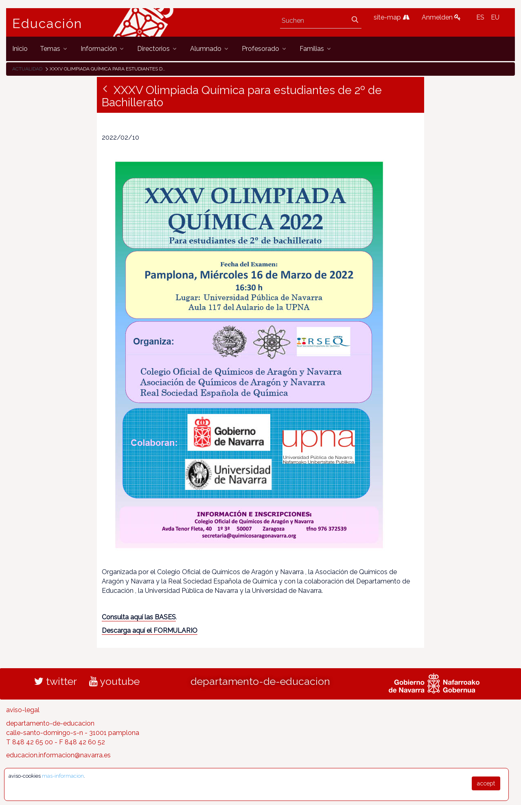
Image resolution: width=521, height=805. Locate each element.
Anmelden (441, 17)
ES (480, 17)
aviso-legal (22, 710)
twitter (55, 681)
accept (486, 783)
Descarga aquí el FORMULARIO (149, 630)
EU (495, 17)
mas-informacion (63, 776)
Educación (47, 23)
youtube (114, 681)
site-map (391, 17)
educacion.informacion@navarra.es (58, 755)
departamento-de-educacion (260, 681)
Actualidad (27, 69)
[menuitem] (20, 49)
